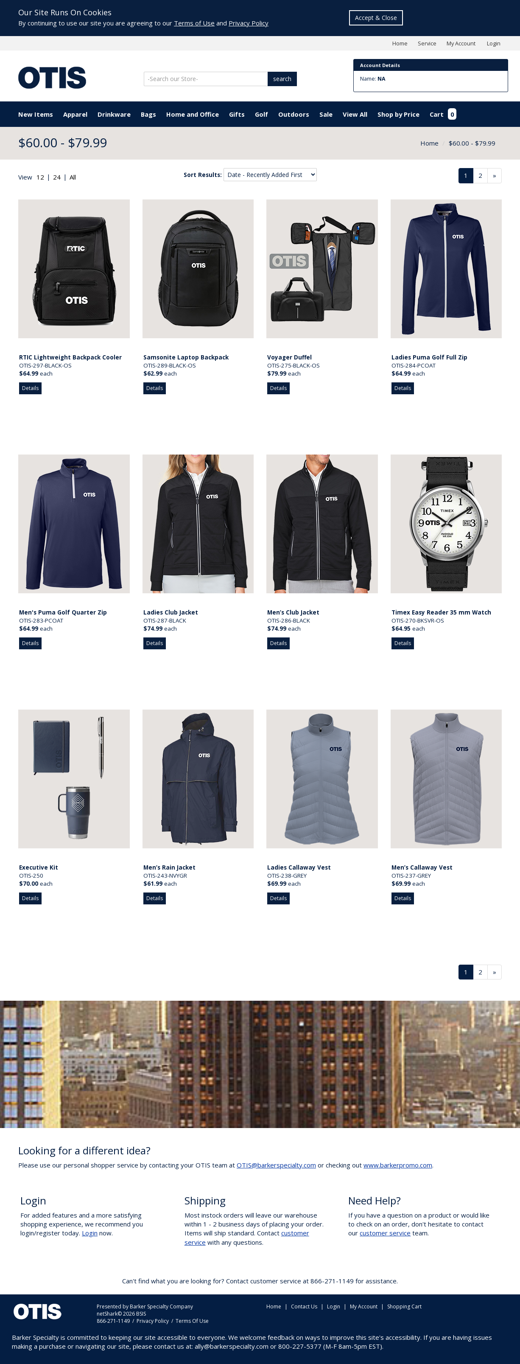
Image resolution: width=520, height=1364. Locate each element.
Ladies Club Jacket (170, 612)
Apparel (75, 114)
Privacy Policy (248, 23)
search (282, 79)
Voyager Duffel (289, 357)
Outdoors (293, 114)
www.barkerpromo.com (397, 1165)
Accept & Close (376, 18)
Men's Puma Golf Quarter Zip (63, 612)
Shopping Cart (404, 1306)
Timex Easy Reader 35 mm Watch (441, 612)
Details (30, 388)
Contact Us (304, 1306)
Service (427, 43)
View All (355, 114)
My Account (461, 43)
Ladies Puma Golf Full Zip (429, 357)
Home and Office (192, 114)
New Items (35, 114)
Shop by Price (398, 114)
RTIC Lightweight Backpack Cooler (70, 357)
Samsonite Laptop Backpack (186, 357)
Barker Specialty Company (161, 1306)
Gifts (237, 114)
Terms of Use (194, 23)
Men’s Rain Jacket (169, 867)
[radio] (40, 177)
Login (494, 43)
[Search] (206, 79)
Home (400, 43)
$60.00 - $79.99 (472, 143)
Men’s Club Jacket (293, 612)
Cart (443, 114)
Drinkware (114, 114)
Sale (326, 114)
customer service (385, 1233)
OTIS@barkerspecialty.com (276, 1165)
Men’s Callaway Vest (422, 867)
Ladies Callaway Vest (299, 867)
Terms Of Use (192, 1321)
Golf (261, 114)
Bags (148, 114)
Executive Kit (38, 867)
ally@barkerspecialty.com (231, 1346)
